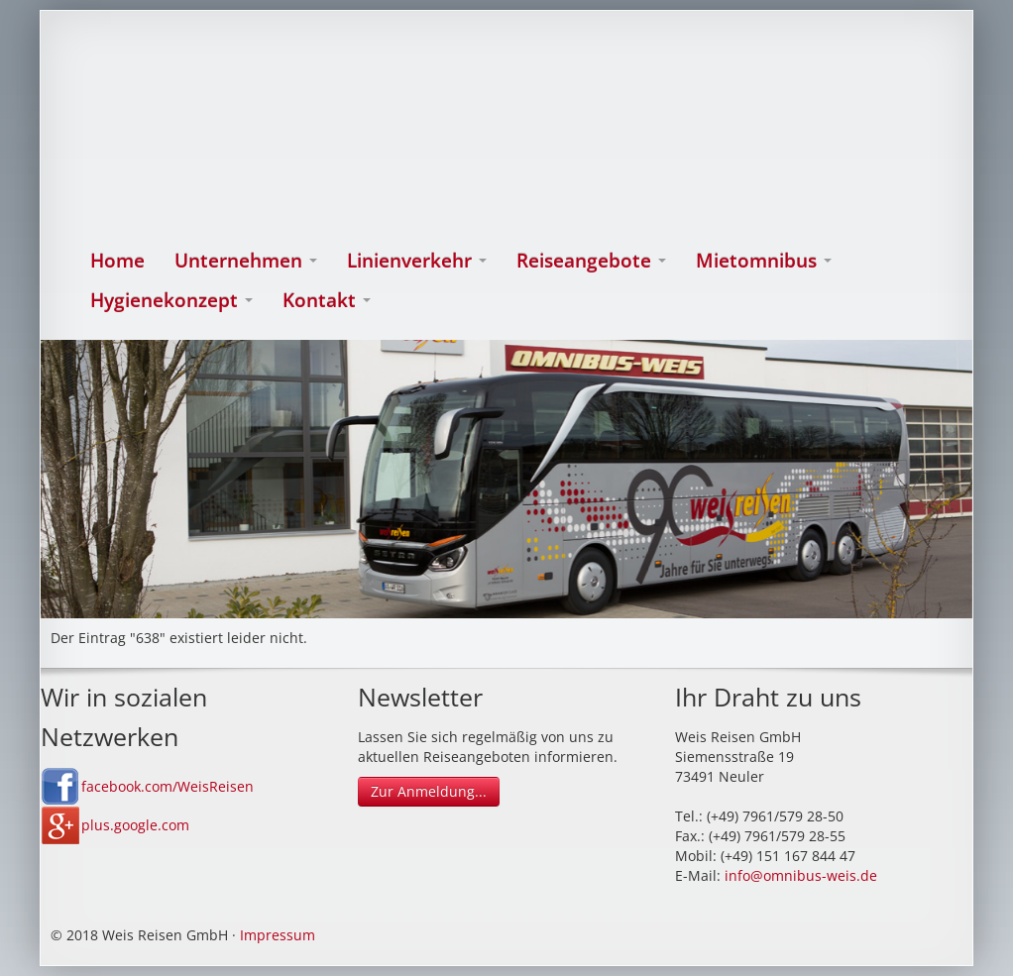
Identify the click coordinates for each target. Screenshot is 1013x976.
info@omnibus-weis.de (801, 875)
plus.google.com (135, 824)
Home (117, 260)
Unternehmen (245, 260)
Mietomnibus (764, 260)
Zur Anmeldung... (429, 791)
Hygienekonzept (171, 300)
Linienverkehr (417, 260)
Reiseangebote (591, 260)
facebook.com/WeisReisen (167, 786)
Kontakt (326, 300)
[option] (506, 479)
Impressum (277, 934)
